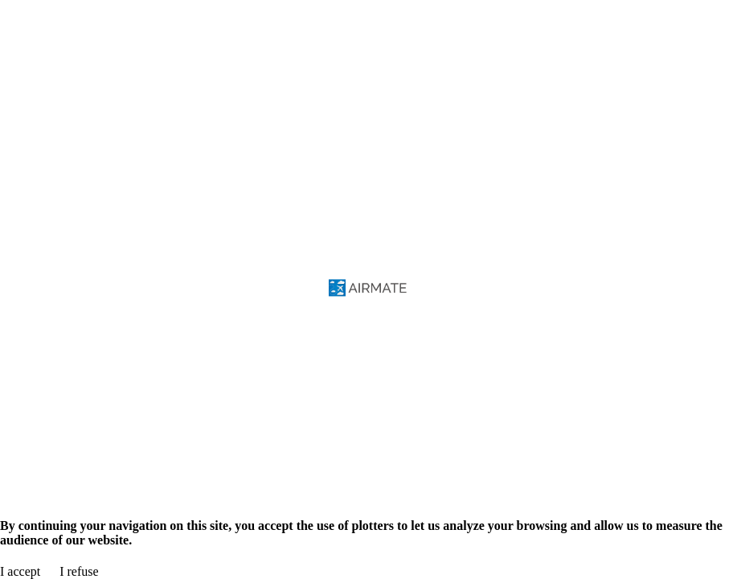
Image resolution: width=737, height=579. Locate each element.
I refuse (78, 571)
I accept (20, 571)
